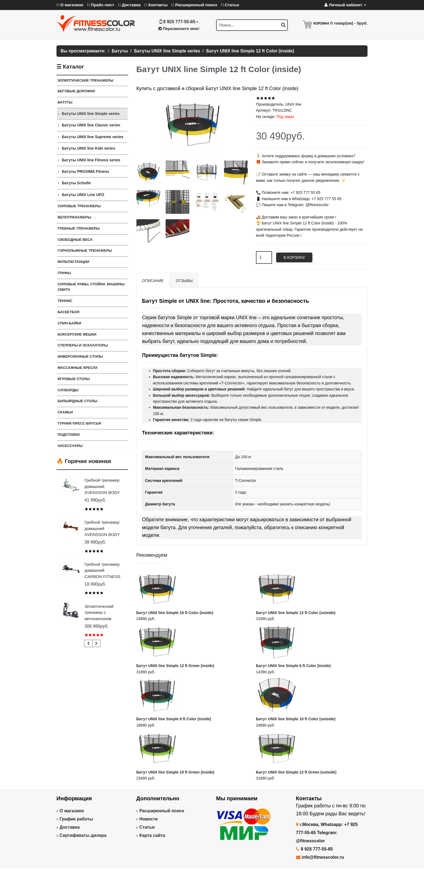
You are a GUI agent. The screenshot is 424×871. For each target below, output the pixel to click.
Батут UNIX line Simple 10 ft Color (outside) (295, 719)
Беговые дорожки (76, 91)
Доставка (69, 827)
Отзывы (184, 281)
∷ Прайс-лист (100, 4)
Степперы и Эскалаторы (83, 345)
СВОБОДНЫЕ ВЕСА (75, 240)
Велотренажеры (74, 217)
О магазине (71, 810)
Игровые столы (74, 379)
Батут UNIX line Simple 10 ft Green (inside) (175, 772)
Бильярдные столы (77, 401)
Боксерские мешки (77, 334)
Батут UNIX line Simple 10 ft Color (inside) (174, 613)
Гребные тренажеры (79, 228)
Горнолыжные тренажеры (85, 250)
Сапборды (68, 390)
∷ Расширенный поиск (194, 4)
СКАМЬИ (65, 412)
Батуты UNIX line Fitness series (91, 160)
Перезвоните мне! (178, 28)
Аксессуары (70, 446)
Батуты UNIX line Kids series (88, 148)
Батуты (65, 102)
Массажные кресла (78, 368)
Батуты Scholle (76, 183)
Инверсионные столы (80, 356)
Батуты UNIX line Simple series (91, 113)
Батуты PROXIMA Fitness (85, 171)
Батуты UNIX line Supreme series (92, 137)
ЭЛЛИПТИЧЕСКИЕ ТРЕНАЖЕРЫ (85, 80)
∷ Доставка (129, 4)
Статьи (147, 827)
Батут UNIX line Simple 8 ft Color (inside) (173, 719)
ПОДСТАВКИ (69, 434)
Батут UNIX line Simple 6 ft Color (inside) (293, 665)
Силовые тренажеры (79, 206)
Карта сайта (152, 835)
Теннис (65, 301)
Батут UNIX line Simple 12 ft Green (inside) (175, 665)
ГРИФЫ (64, 273)
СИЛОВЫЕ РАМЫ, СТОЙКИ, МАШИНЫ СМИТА (91, 287)
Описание (153, 281)
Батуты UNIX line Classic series (91, 125)
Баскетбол (68, 312)
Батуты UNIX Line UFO (83, 194)
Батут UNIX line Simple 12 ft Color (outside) (295, 613)
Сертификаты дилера (82, 835)
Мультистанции (73, 262)
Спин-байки (69, 323)
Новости (148, 819)
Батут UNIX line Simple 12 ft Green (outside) (296, 772)
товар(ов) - (349, 23)
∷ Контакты (156, 4)
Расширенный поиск (161, 810)
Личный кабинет (345, 4)
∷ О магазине (69, 4)
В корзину (294, 257)
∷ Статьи (230, 4)
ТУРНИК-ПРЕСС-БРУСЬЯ (79, 423)
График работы (76, 819)
